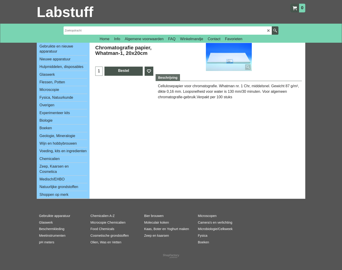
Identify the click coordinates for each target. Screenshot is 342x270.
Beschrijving (167, 77)
